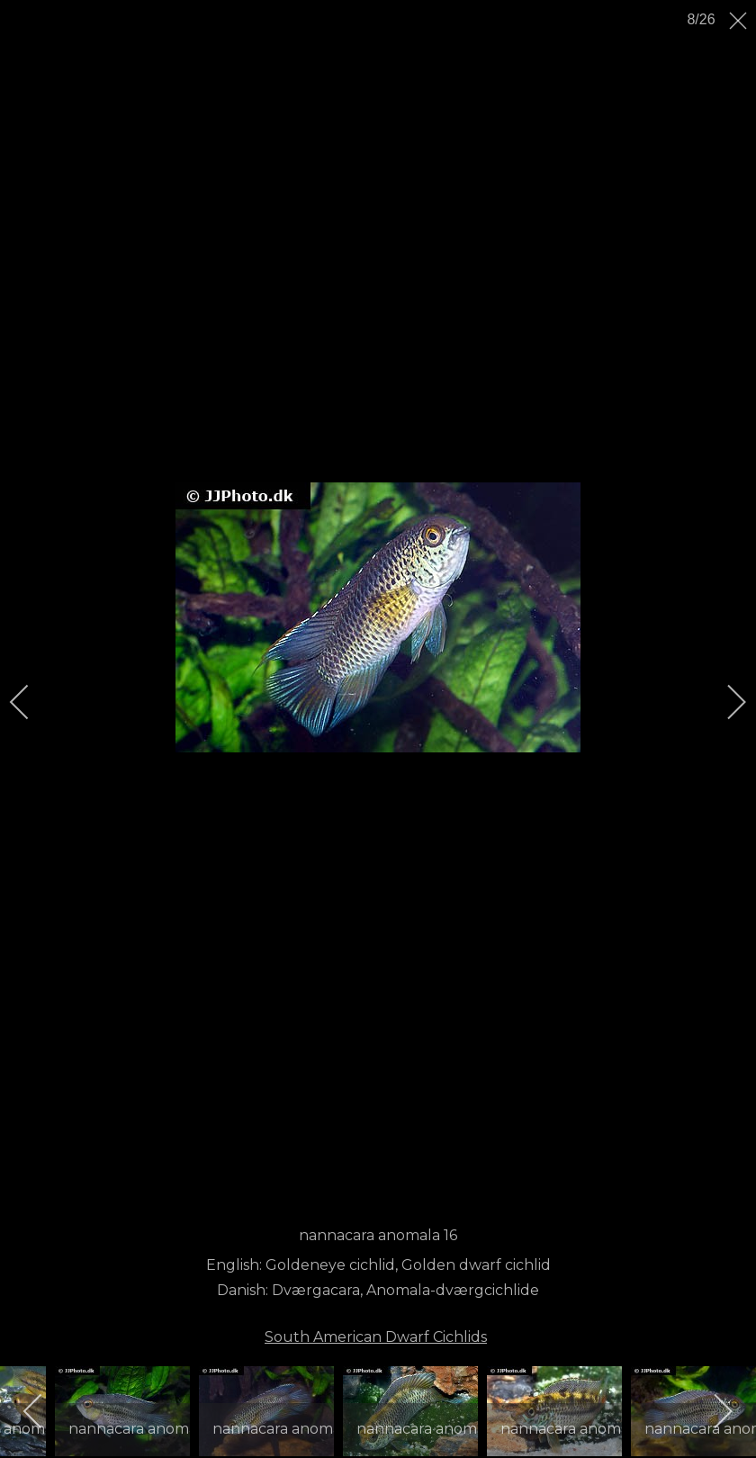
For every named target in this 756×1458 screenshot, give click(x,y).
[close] (740, 21)
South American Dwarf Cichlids (376, 1337)
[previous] (31, 702)
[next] (724, 702)
